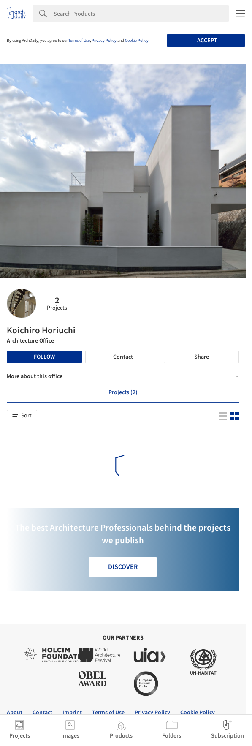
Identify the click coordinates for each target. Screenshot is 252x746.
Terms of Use (79, 41)
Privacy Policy (104, 41)
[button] (22, 416)
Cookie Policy (137, 41)
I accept (205, 40)
